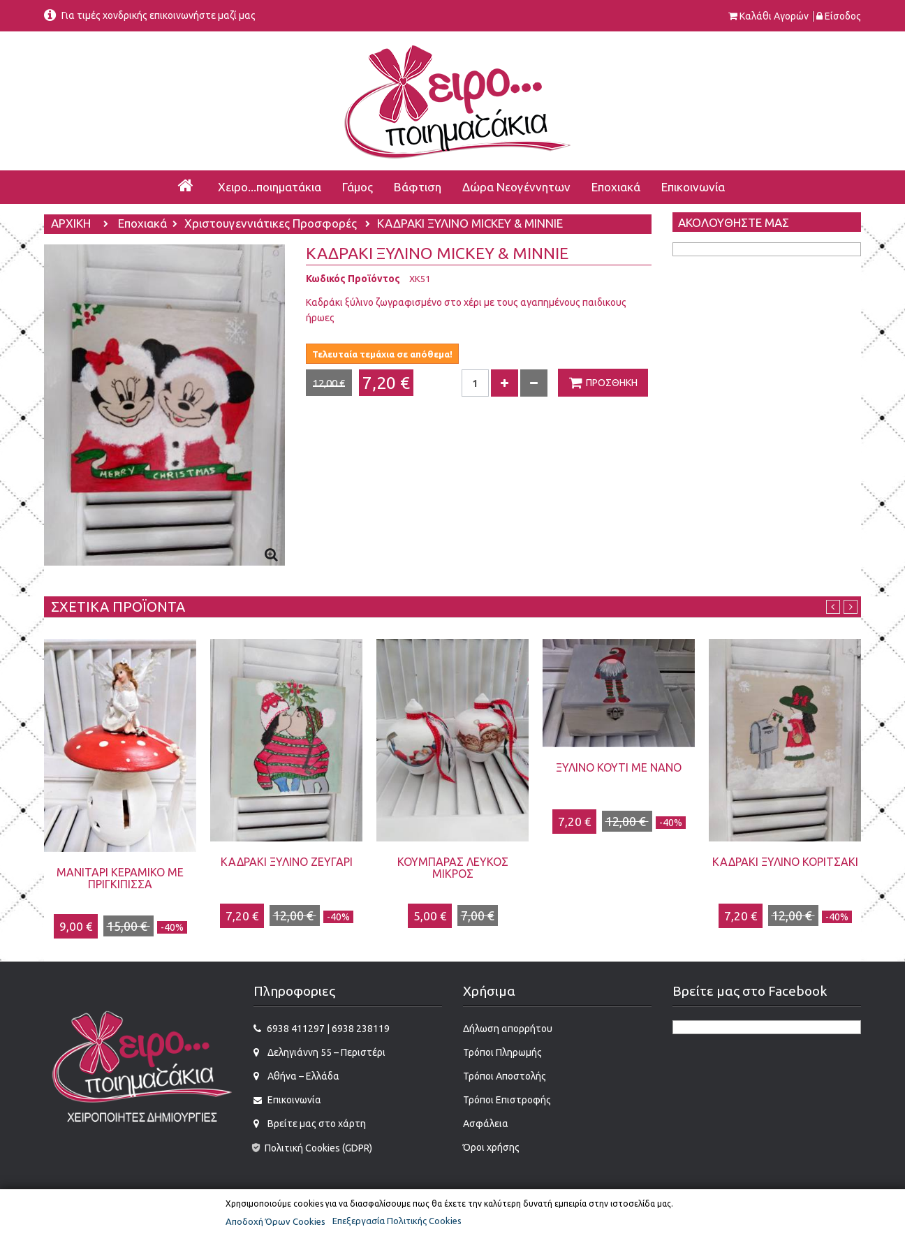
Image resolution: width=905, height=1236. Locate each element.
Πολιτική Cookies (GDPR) (311, 1148)
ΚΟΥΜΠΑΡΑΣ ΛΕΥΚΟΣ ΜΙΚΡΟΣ (452, 867)
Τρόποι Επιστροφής (507, 1099)
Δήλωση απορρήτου (507, 1028)
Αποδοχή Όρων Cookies (275, 1221)
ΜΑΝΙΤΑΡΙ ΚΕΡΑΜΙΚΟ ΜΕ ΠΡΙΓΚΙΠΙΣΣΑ (120, 878)
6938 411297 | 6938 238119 (328, 1028)
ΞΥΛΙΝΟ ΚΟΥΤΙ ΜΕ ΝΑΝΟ (619, 767)
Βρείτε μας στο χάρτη (315, 1123)
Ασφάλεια (485, 1123)
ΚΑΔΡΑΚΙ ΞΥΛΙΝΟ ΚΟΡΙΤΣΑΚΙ (785, 861)
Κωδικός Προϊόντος (353, 278)
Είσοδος (843, 16)
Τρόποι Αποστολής (504, 1076)
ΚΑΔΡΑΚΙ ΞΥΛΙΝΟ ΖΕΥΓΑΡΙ (287, 861)
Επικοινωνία (293, 1099)
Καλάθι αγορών (774, 16)
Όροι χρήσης (491, 1147)
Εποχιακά (142, 224)
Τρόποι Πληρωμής (502, 1052)
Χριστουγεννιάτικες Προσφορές (272, 224)
